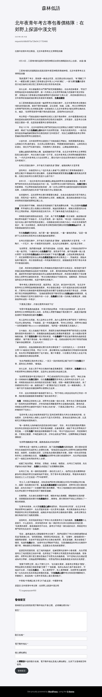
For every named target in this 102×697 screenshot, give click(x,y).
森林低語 (51, 8)
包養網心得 (36, 130)
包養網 (62, 216)
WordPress (53, 691)
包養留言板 (48, 257)
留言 (17, 610)
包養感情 (78, 520)
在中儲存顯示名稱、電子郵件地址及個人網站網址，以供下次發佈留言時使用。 (51, 663)
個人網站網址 (21, 652)
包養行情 (81, 184)
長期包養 (33, 336)
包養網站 (43, 455)
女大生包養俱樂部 (49, 485)
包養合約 (35, 254)
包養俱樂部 (60, 98)
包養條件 (43, 499)
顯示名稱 (19, 635)
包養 (77, 81)
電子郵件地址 (21, 644)
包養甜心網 (44, 506)
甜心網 (62, 254)
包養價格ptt (72, 225)
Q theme (70, 691)
